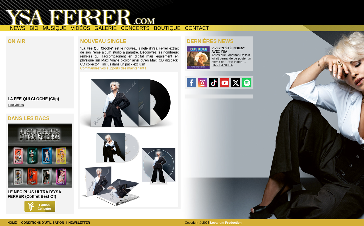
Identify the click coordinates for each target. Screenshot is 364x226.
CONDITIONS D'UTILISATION (42, 222)
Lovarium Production (226, 222)
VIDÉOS (80, 28)
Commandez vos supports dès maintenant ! (113, 68)
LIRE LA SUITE (222, 65)
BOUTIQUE (167, 28)
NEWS (17, 28)
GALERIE (105, 28)
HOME (12, 222)
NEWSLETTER (79, 222)
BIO (34, 28)
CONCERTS (135, 28)
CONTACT (197, 28)
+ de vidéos (16, 104)
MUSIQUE (55, 28)
